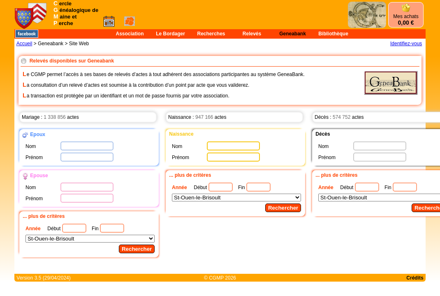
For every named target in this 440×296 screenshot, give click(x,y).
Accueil (24, 43)
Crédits (414, 278)
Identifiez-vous (406, 43)
